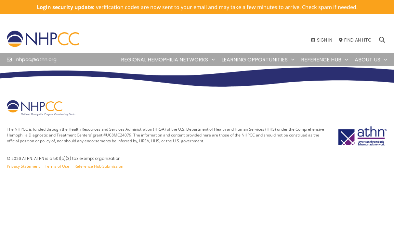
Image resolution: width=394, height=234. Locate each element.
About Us (371, 60)
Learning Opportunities (258, 60)
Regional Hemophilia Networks (168, 60)
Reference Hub (324, 60)
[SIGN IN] (321, 40)
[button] (381, 40)
